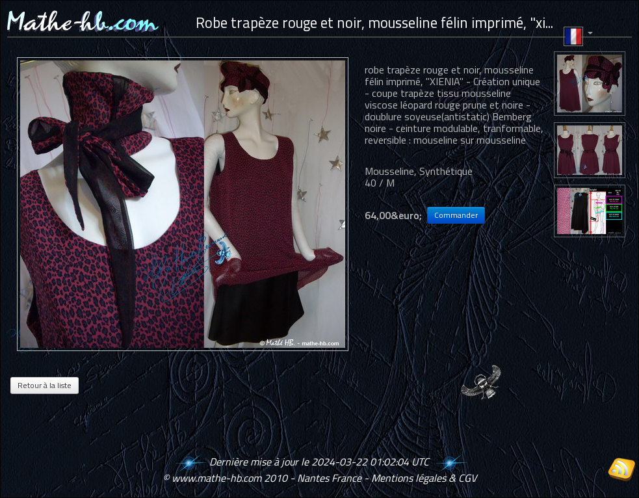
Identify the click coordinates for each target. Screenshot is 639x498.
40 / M (380, 182)
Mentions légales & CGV (423, 478)
